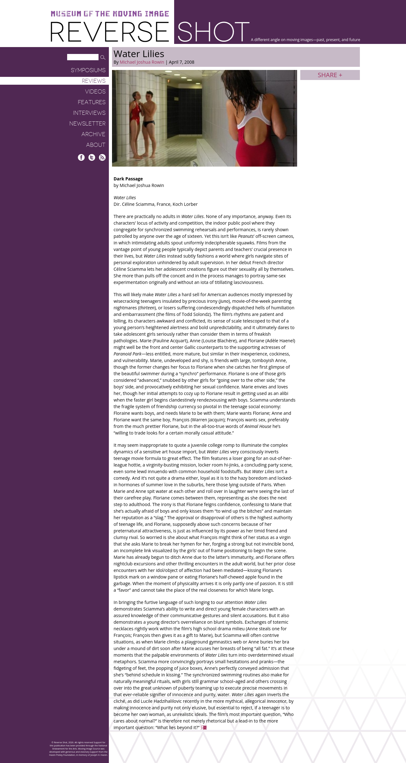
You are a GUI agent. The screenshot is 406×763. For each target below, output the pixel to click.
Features (91, 102)
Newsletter (87, 123)
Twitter (91, 157)
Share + (330, 75)
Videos (95, 91)
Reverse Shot (150, 31)
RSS (102, 157)
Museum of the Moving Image (110, 14)
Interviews (89, 113)
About (95, 145)
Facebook (81, 157)
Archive (93, 134)
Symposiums (88, 70)
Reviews (93, 81)
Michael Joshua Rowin (142, 62)
